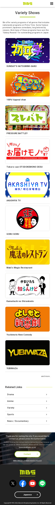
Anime (10, 401)
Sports (10, 414)
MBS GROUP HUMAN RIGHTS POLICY (27, 461)
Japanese (27, 495)
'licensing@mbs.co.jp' (27, 447)
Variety (10, 408)
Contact (27, 454)
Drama (10, 394)
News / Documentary (17, 421)
